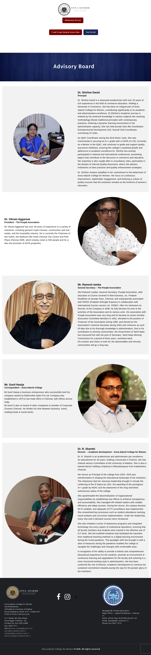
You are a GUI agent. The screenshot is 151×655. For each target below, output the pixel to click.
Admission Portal (73, 20)
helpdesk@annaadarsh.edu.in (16, 633)
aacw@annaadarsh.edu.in (15, 631)
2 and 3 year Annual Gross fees (65, 32)
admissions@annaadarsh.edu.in (17, 636)
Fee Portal (91, 32)
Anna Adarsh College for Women (58, 649)
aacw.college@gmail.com (22, 628)
